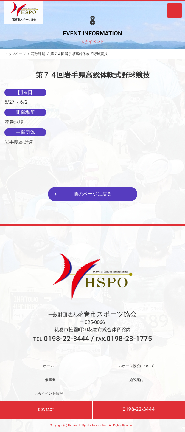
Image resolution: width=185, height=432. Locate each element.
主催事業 (48, 380)
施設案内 (136, 380)
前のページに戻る (93, 194)
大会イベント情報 (48, 393)
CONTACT (46, 410)
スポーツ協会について (136, 366)
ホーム (48, 366)
